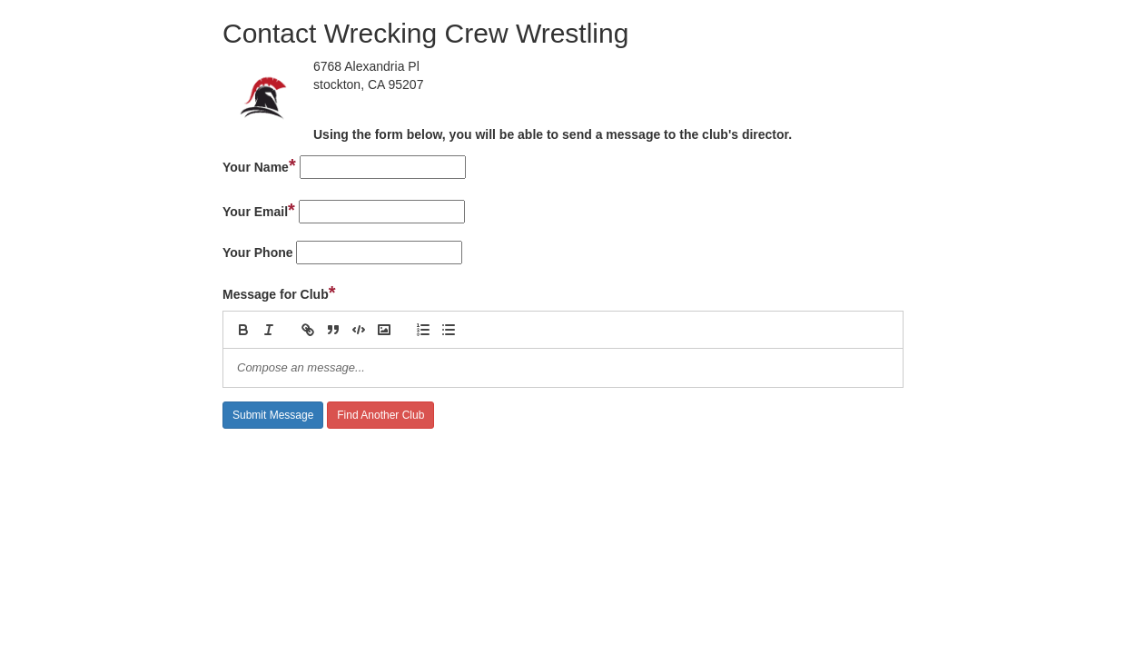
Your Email (258, 210)
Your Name (259, 165)
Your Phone (257, 252)
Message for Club (279, 292)
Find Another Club (380, 415)
